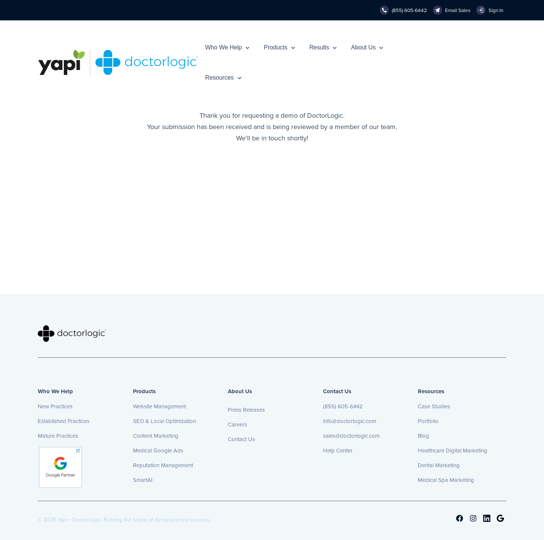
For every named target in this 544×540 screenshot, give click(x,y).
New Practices (55, 406)
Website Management (159, 406)
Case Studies (434, 406)
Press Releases (246, 410)
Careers (237, 424)
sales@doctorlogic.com (351, 436)
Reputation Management (163, 465)
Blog (423, 436)
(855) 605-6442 (343, 406)
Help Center (337, 450)
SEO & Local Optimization (164, 421)
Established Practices (64, 421)
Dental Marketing (439, 465)
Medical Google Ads (158, 450)
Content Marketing (155, 436)
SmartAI (143, 480)
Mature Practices (58, 436)
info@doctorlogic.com (349, 421)
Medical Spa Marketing (446, 480)
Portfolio (428, 421)
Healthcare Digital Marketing (452, 450)
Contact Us (241, 439)
